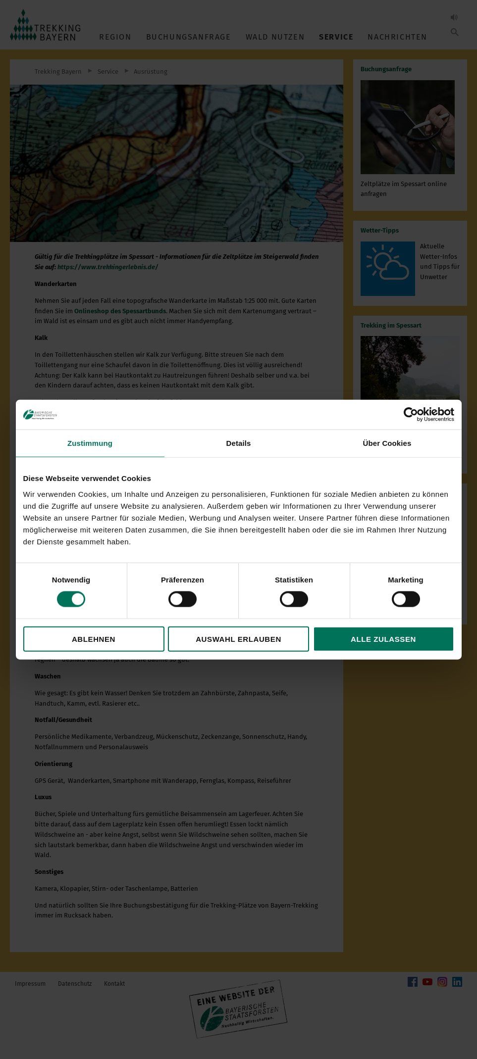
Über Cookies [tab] (387, 443)
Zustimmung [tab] (89, 443)
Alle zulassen (383, 638)
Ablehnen (93, 638)
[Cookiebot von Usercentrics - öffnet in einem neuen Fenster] (411, 414)
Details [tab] (238, 443)
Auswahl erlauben (238, 638)
